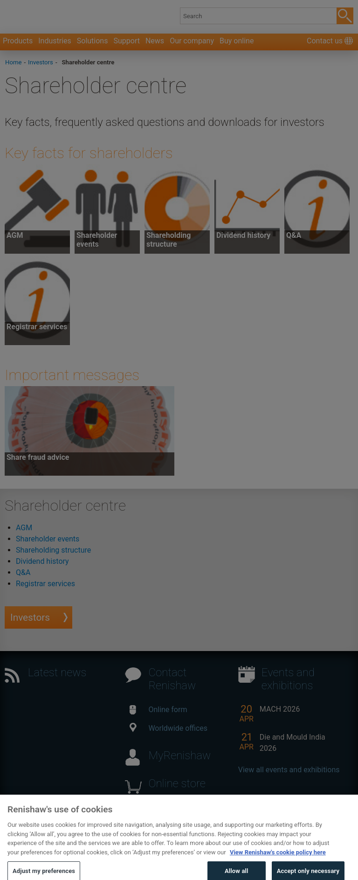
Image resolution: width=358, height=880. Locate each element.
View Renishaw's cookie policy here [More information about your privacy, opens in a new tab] (278, 861)
